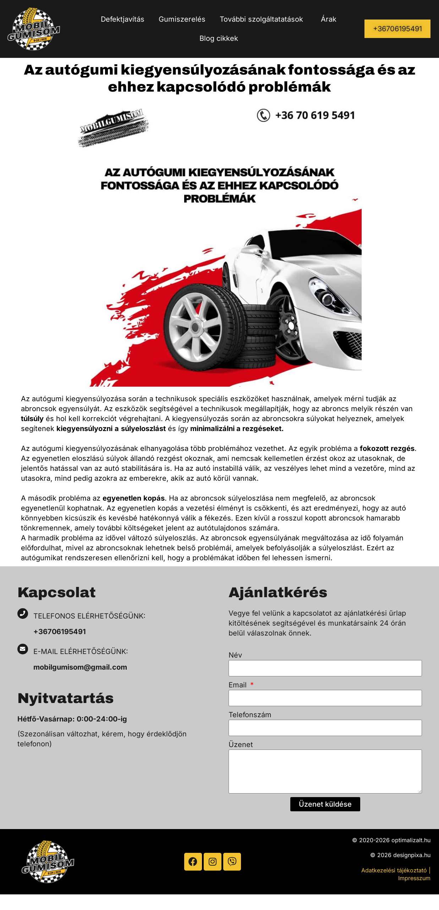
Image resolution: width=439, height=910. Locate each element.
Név (235, 655)
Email (239, 685)
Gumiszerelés (182, 19)
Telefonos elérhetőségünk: (89, 616)
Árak (328, 19)
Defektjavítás (122, 19)
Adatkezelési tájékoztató (394, 870)
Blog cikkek (218, 38)
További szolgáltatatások (263, 19)
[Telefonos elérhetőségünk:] (22, 613)
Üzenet (241, 744)
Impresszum (414, 878)
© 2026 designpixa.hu (400, 855)
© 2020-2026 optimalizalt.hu (391, 840)
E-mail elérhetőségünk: (81, 651)
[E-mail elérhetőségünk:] (22, 649)
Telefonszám (250, 714)
